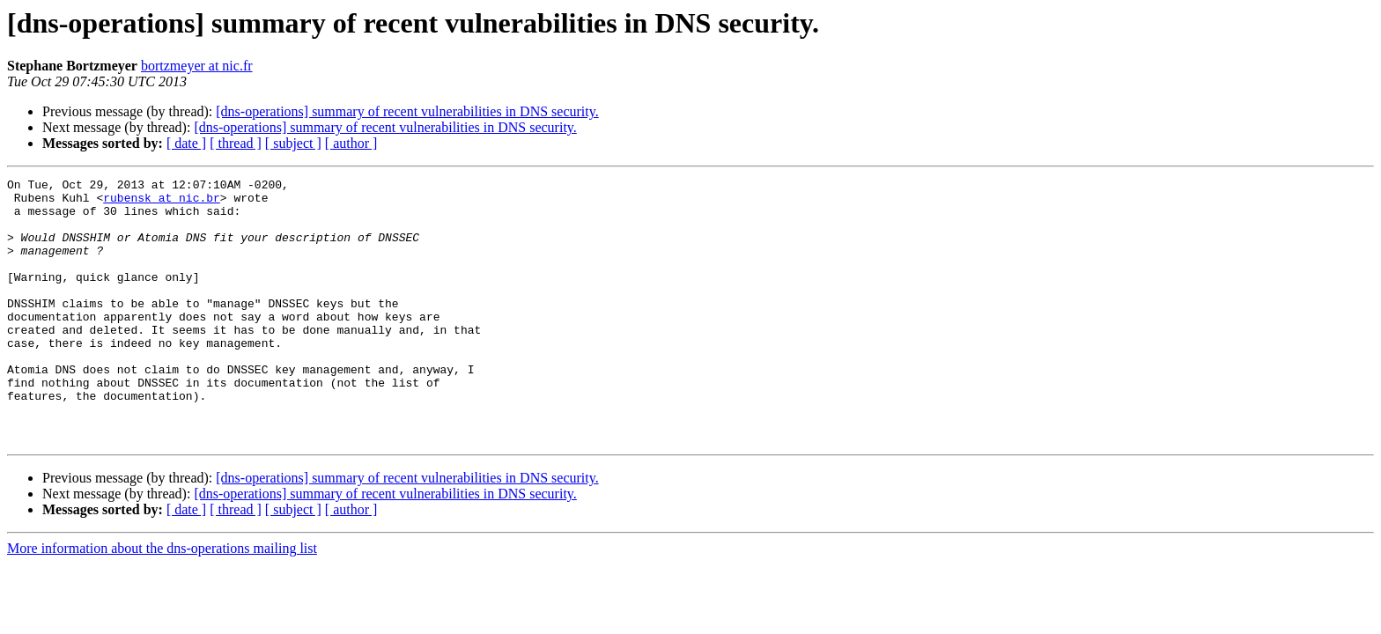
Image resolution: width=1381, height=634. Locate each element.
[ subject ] (293, 143)
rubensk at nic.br (161, 202)
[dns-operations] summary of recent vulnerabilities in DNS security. (407, 111)
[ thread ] (236, 143)
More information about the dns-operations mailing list (162, 600)
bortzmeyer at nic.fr (197, 65)
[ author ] (351, 143)
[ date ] (186, 143)
